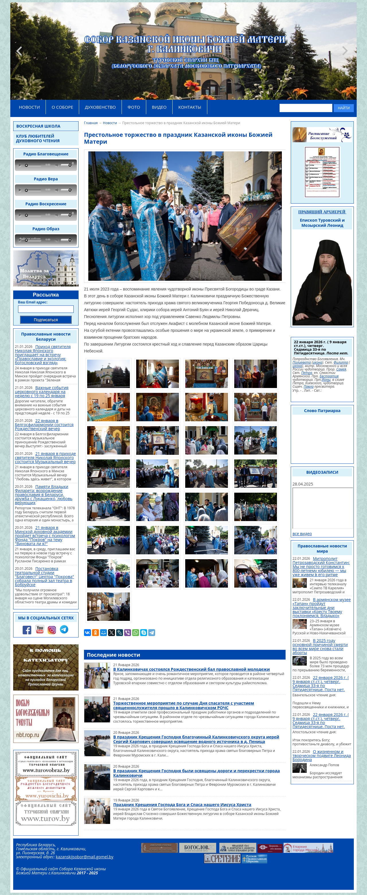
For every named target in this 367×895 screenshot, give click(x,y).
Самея (341, 369)
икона (317, 362)
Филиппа (341, 362)
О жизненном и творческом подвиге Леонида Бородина (321, 755)
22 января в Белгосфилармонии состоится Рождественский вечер (44, 424)
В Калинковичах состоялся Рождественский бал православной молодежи (191, 669)
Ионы (326, 379)
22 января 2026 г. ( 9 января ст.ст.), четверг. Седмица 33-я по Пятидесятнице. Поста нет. (320, 683)
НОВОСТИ (29, 107)
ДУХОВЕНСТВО (100, 107)
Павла (309, 386)
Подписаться (46, 319)
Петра (306, 373)
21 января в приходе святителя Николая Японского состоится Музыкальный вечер (45, 457)
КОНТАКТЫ (189, 107)
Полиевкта (301, 362)
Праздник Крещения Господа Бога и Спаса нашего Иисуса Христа (182, 804)
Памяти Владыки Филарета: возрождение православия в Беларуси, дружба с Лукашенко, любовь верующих (44, 494)
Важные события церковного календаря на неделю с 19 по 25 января (42, 391)
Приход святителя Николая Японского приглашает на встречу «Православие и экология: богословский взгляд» (43, 354)
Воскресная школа (38, 126)
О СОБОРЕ (62, 107)
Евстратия (329, 376)
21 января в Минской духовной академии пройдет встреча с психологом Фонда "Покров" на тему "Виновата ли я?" (45, 535)
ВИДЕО (159, 107)
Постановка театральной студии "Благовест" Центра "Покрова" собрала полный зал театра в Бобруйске (44, 576)
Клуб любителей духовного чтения (38, 138)
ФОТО (134, 107)
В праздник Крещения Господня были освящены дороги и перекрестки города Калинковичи (196, 773)
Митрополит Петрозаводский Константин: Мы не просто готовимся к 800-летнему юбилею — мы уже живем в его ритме (321, 566)
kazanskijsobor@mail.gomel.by (85, 856)
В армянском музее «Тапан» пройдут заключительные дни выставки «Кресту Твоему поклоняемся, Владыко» (321, 607)
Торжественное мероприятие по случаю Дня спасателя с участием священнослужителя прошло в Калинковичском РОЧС (183, 705)
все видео (302, 533)
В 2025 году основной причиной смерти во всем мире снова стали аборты (320, 646)
